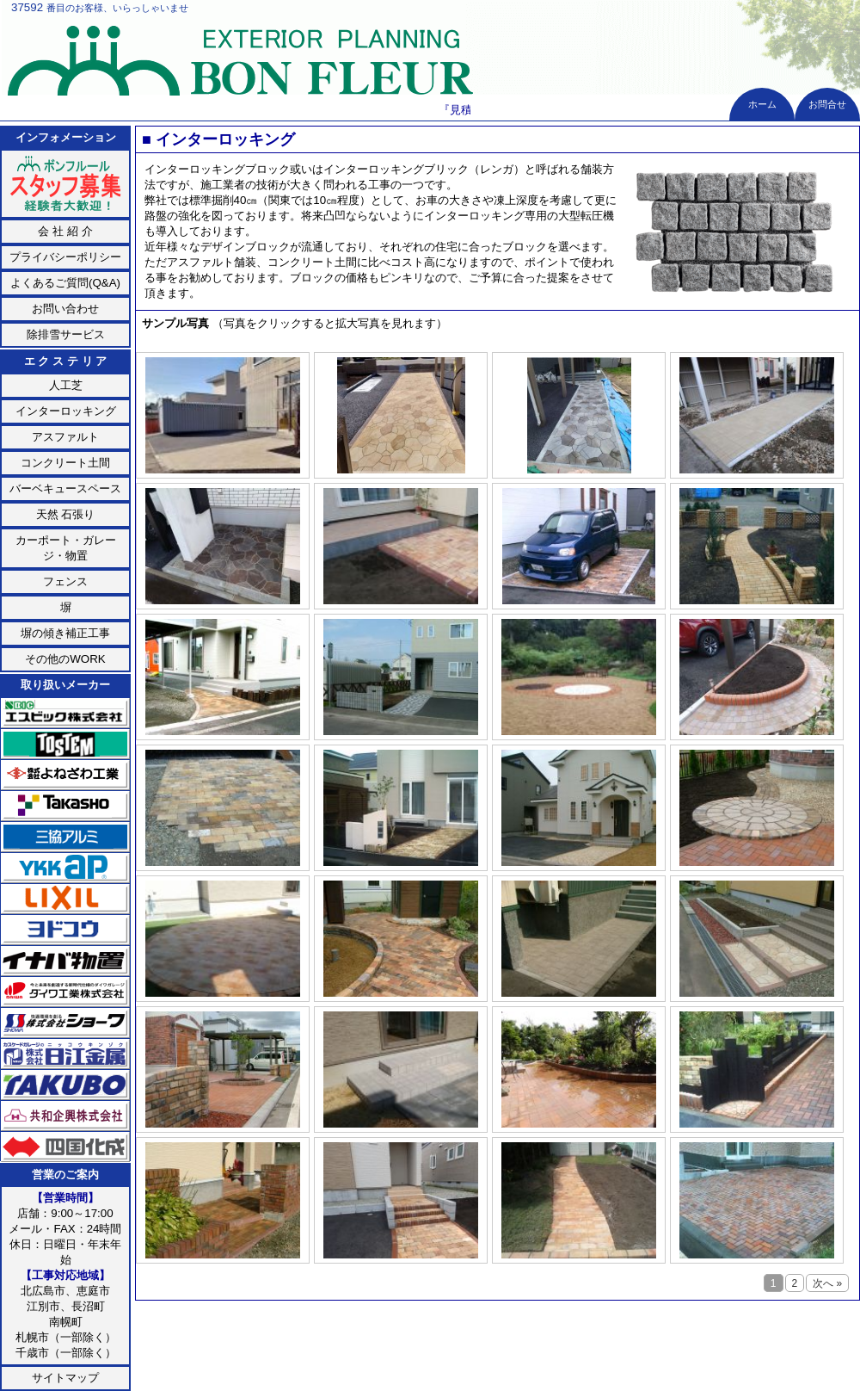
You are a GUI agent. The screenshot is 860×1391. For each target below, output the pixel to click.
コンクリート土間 (65, 462)
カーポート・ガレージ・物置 (65, 548)
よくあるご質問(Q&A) (65, 282)
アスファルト (65, 436)
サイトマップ (65, 1377)
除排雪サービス (66, 334)
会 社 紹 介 (65, 231)
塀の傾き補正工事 (65, 633)
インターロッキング (65, 411)
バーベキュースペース (65, 488)
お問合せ (827, 104)
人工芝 (66, 385)
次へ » (512, 343)
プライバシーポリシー (65, 256)
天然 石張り (65, 514)
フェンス (65, 581)
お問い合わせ (65, 308)
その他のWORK (65, 658)
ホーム (762, 104)
